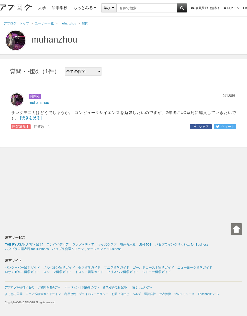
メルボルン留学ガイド (59, 267)
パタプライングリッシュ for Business (181, 244)
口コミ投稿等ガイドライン (43, 294)
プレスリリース (184, 294)
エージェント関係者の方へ (82, 287)
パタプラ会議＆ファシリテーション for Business (86, 249)
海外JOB (145, 244)
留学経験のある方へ (116, 287)
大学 (42, 8)
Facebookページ (209, 294)
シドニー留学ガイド (156, 272)
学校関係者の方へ (49, 287)
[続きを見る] (31, 118)
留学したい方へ (142, 287)
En (245, 8)
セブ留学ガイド (89, 267)
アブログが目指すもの (19, 287)
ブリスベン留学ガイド (123, 272)
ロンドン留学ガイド (57, 272)
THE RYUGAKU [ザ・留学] (24, 244)
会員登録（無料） (206, 8)
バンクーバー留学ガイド (22, 267)
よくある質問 (13, 294)
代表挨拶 (165, 294)
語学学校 (59, 8)
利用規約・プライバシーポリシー (86, 294)
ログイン (232, 8)
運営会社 (150, 294)
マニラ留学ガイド (116, 267)
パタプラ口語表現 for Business (27, 249)
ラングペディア (57, 244)
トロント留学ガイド (89, 272)
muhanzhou (54, 39)
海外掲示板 (128, 244)
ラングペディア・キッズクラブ (94, 244)
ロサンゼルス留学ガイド (22, 272)
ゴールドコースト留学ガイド (153, 267)
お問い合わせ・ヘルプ (126, 294)
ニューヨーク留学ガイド (194, 267)
